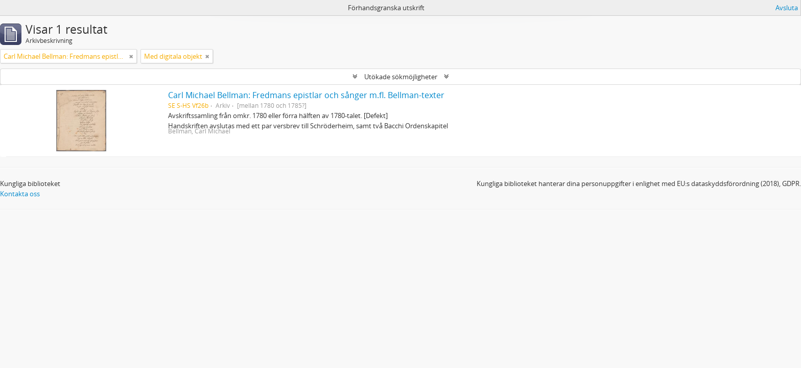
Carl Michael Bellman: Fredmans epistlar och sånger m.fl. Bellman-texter (306, 95)
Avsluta (786, 7)
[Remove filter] (131, 56)
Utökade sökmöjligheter (401, 76)
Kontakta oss (20, 193)
